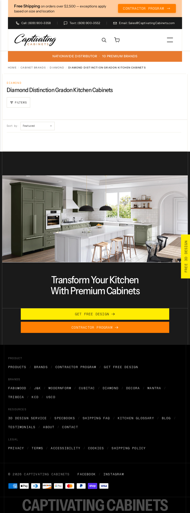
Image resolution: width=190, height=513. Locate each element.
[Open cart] (116, 39)
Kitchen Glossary (136, 418)
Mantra (154, 388)
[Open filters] (18, 102)
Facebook (86, 474)
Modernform (59, 388)
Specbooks (64, 418)
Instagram (113, 474)
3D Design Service (27, 418)
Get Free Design (121, 367)
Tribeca (16, 397)
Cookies (96, 448)
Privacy (16, 448)
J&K (37, 388)
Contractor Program (75, 367)
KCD (35, 397)
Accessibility (65, 448)
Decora (133, 388)
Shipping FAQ (96, 418)
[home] (35, 40)
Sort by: (13, 126)
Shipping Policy (129, 448)
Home (12, 67)
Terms (37, 448)
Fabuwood (17, 388)
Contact (70, 427)
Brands (41, 367)
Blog (166, 418)
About (48, 427)
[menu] (170, 40)
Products (17, 367)
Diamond (57, 67)
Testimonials (21, 427)
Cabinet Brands (33, 67)
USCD (50, 397)
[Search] (103, 39)
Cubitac (87, 388)
